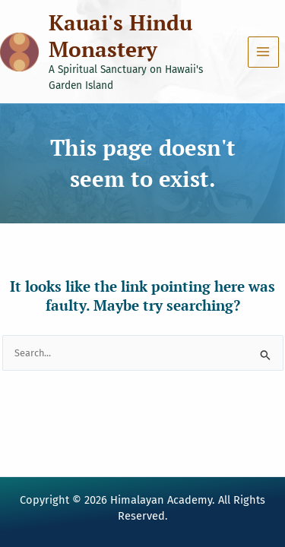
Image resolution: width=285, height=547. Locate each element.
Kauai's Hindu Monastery (120, 35)
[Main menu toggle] (263, 52)
